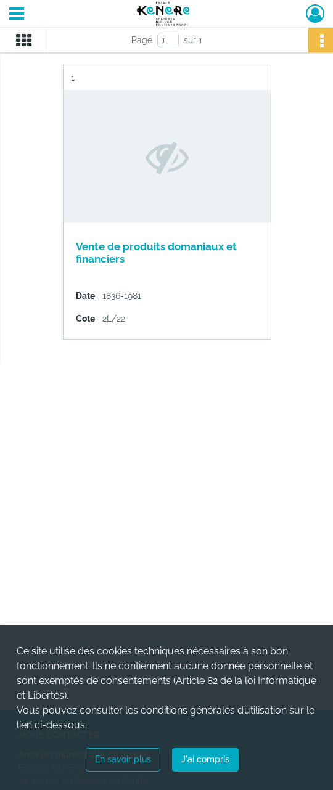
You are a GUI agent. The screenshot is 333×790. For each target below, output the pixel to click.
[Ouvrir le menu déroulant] (16, 14)
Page (141, 40)
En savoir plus (123, 759)
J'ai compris (205, 759)
